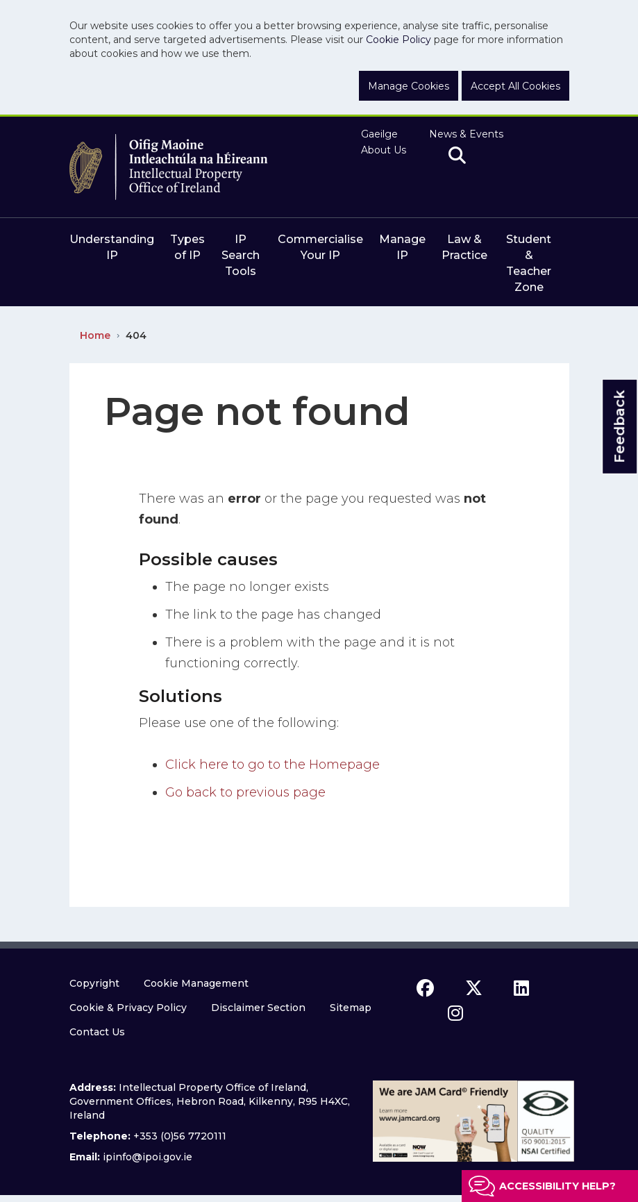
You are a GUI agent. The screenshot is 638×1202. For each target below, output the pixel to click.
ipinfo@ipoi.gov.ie (147, 1157)
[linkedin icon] (521, 988)
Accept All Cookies (515, 86)
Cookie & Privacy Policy (128, 1007)
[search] (457, 156)
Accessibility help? (557, 1186)
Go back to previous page (245, 792)
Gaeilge (379, 134)
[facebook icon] (425, 988)
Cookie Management (196, 983)
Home (95, 335)
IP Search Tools (240, 255)
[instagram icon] (455, 1013)
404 (136, 335)
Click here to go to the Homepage (272, 764)
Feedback (619, 426)
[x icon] (473, 988)
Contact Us (97, 1032)
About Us (383, 150)
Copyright (94, 983)
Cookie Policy (398, 39)
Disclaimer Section (258, 1007)
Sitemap (350, 1007)
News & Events (466, 134)
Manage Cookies (408, 86)
